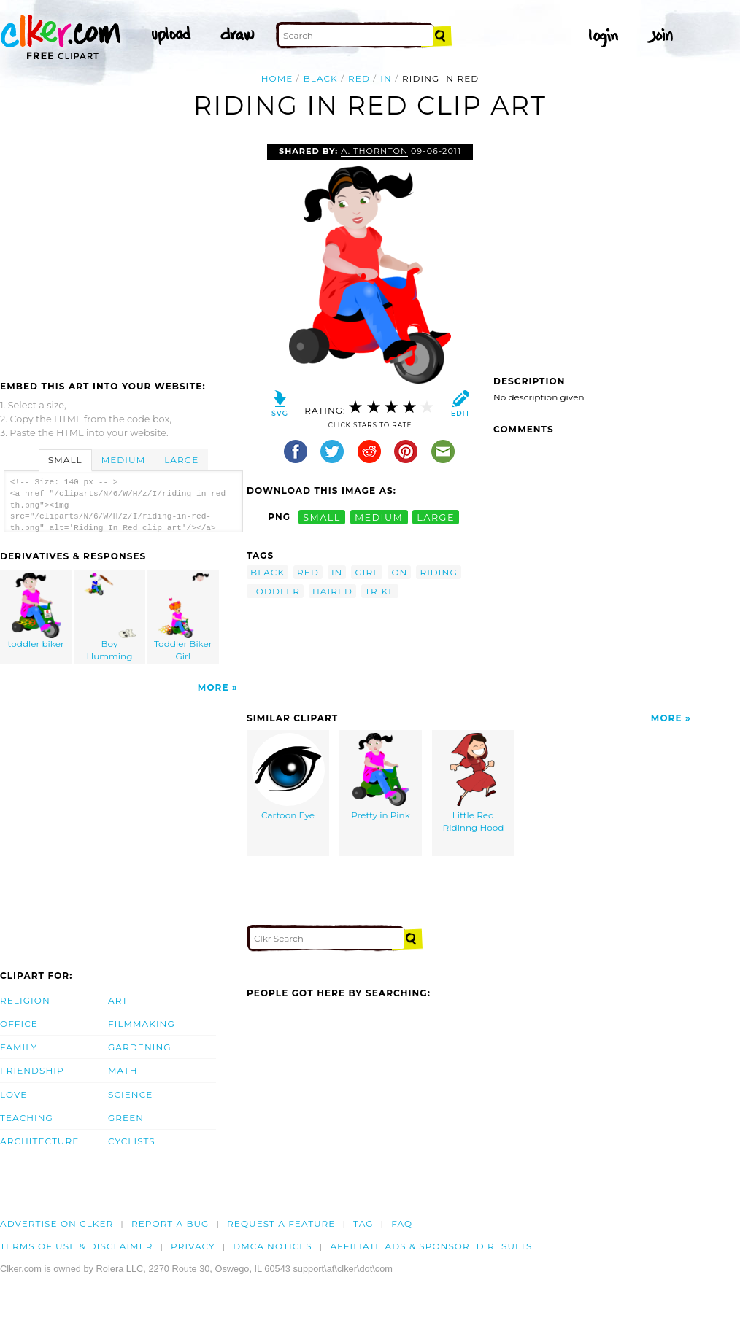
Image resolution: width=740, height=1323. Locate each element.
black (321, 78)
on (399, 572)
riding (438, 572)
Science (130, 1094)
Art (118, 1000)
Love (13, 1094)
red (359, 78)
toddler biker (36, 611)
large (436, 516)
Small (65, 459)
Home (277, 78)
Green (126, 1117)
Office (19, 1023)
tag (363, 1223)
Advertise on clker (56, 1223)
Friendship (32, 1070)
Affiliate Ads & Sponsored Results (431, 1246)
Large (181, 459)
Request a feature (281, 1223)
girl (367, 572)
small (322, 516)
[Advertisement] (122, 253)
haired (332, 591)
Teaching (26, 1117)
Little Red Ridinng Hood (473, 783)
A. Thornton (374, 151)
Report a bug (170, 1223)
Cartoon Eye (288, 776)
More (213, 687)
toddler (275, 591)
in (386, 78)
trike (380, 591)
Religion (25, 1000)
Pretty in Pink (380, 776)
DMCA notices (272, 1246)
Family (18, 1046)
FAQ (401, 1223)
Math (123, 1070)
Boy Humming (110, 617)
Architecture (39, 1141)
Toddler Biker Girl (183, 617)
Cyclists (131, 1141)
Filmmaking (141, 1023)
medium (379, 516)
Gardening (139, 1046)
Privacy (193, 1246)
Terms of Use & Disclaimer (76, 1246)
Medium (123, 459)
